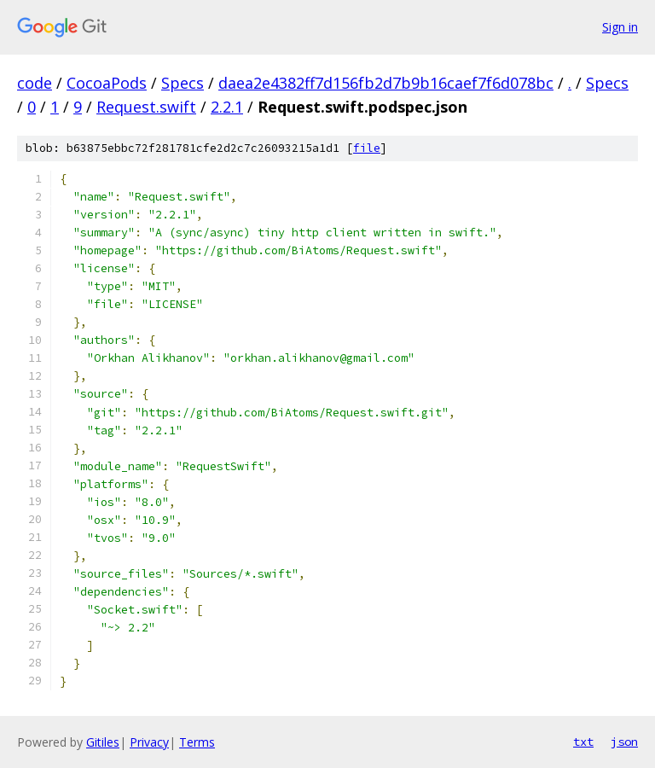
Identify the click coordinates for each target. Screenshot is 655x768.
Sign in (620, 27)
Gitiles (102, 742)
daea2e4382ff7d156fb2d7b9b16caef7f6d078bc (386, 83)
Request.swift (146, 106)
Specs (182, 83)
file (366, 148)
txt (583, 741)
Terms (197, 742)
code (34, 83)
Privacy (149, 742)
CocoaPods (107, 83)
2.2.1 (227, 106)
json (624, 741)
